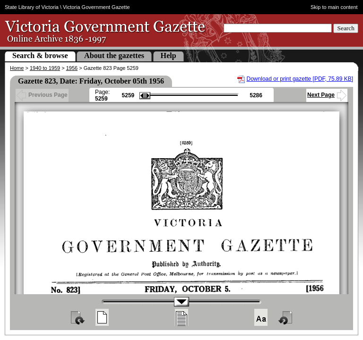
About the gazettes (114, 55)
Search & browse (40, 55)
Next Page (326, 95)
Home (17, 68)
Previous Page (42, 95)
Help (168, 55)
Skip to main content (334, 7)
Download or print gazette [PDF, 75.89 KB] (300, 79)
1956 (72, 68)
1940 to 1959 (45, 68)
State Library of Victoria (32, 7)
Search (345, 28)
